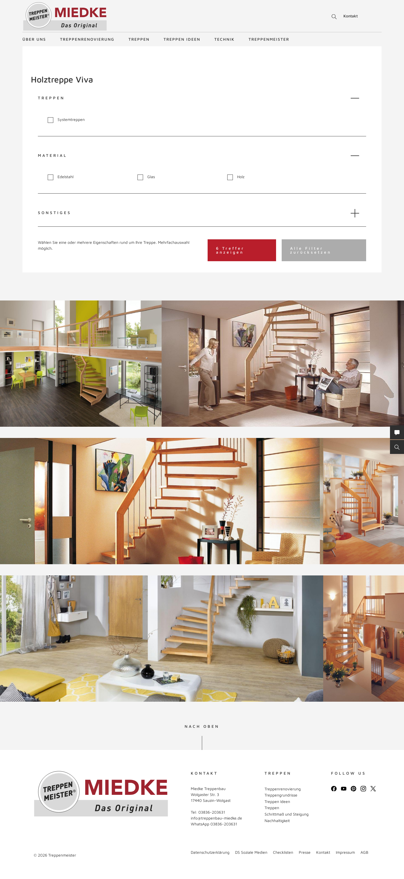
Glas (146, 177)
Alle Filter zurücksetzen (310, 250)
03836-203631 (211, 812)
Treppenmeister (269, 39)
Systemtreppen (66, 119)
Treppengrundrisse (281, 795)
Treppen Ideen (182, 39)
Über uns (34, 39)
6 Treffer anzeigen (230, 250)
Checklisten (283, 852)
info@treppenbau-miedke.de (216, 818)
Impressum (345, 852)
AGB (364, 852)
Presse (305, 852)
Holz (235, 177)
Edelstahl (61, 177)
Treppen (139, 39)
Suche (333, 17)
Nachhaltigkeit (277, 820)
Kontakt (350, 15)
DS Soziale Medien (251, 852)
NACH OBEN (202, 726)
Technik (224, 39)
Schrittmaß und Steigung (287, 814)
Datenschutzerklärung (210, 852)
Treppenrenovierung (87, 39)
